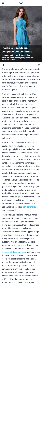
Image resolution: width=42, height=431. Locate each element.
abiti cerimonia (29, 207)
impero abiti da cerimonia (13, 252)
